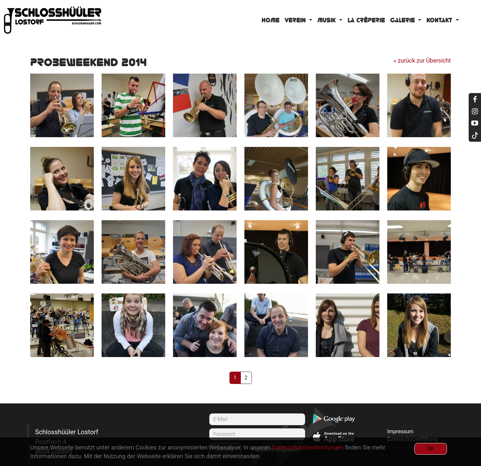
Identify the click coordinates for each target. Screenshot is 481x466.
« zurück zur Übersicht (422, 60)
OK (430, 449)
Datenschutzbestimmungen (308, 447)
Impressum (400, 431)
